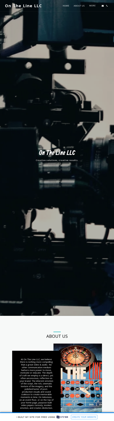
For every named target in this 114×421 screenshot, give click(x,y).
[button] (103, 6)
